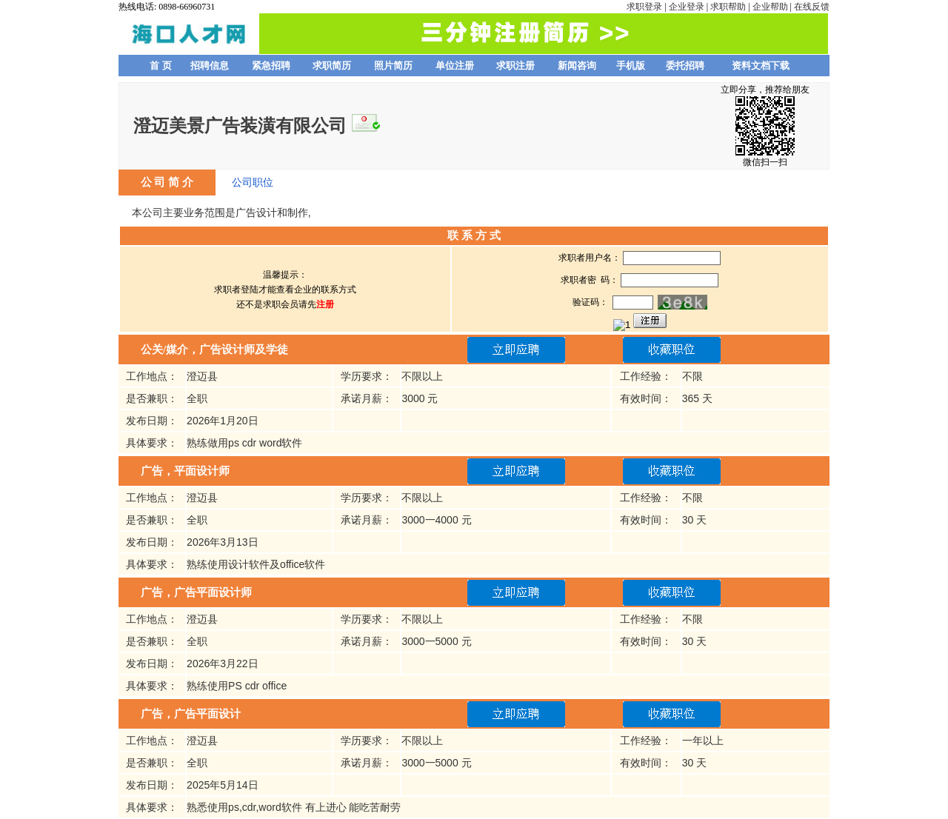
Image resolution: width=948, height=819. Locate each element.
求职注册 (515, 65)
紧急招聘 (271, 65)
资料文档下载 (761, 65)
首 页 (161, 65)
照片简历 (393, 65)
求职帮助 (728, 6)
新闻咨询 (577, 65)
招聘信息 (209, 65)
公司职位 (252, 182)
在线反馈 (812, 6)
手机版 (630, 65)
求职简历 (332, 65)
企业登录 (686, 6)
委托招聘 (685, 65)
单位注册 (454, 65)
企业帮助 (770, 6)
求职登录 (644, 6)
